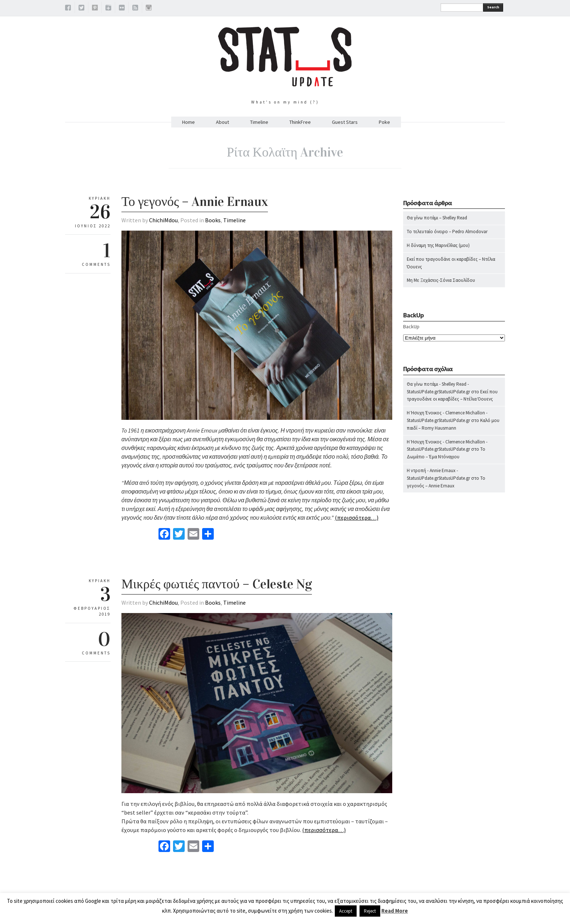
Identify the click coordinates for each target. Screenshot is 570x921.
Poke (384, 122)
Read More (394, 910)
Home (188, 122)
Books (213, 220)
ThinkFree (300, 122)
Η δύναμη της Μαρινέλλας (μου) (438, 245)
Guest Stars (345, 122)
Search (493, 7)
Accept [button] (345, 911)
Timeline (259, 122)
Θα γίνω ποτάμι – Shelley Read (437, 218)
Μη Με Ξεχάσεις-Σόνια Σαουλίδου (441, 280)
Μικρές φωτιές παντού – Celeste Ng (216, 584)
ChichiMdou (163, 220)
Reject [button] (370, 911)
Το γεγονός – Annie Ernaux (194, 202)
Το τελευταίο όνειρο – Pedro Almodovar (447, 231)
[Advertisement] (454, 641)
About (222, 122)
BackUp (411, 326)
